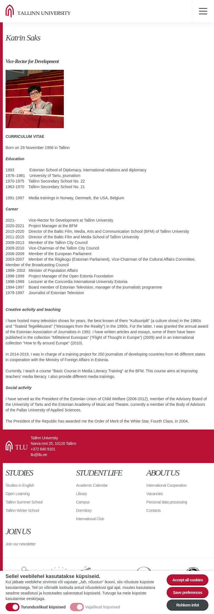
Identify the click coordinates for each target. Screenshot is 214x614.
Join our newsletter (21, 544)
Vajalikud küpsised (102, 607)
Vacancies (154, 493)
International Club (90, 519)
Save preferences (187, 592)
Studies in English (20, 485)
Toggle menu (203, 11)
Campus (83, 502)
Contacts (153, 510)
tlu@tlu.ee (39, 454)
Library (81, 493)
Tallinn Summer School (24, 502)
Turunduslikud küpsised (43, 607)
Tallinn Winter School (22, 510)
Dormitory (84, 510)
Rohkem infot (187, 605)
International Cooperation (166, 485)
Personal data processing (166, 502)
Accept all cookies (187, 580)
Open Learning (18, 493)
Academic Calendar (92, 485)
